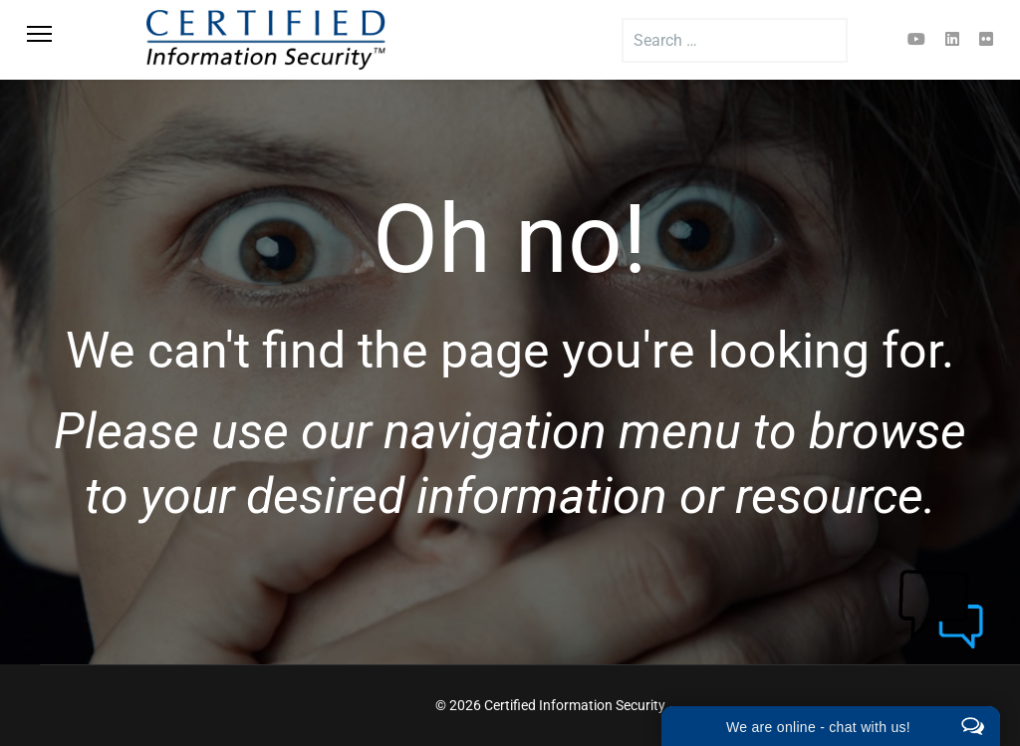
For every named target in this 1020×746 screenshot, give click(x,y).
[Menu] (62, 40)
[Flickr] (986, 39)
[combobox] (735, 40)
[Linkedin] (952, 39)
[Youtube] (916, 39)
